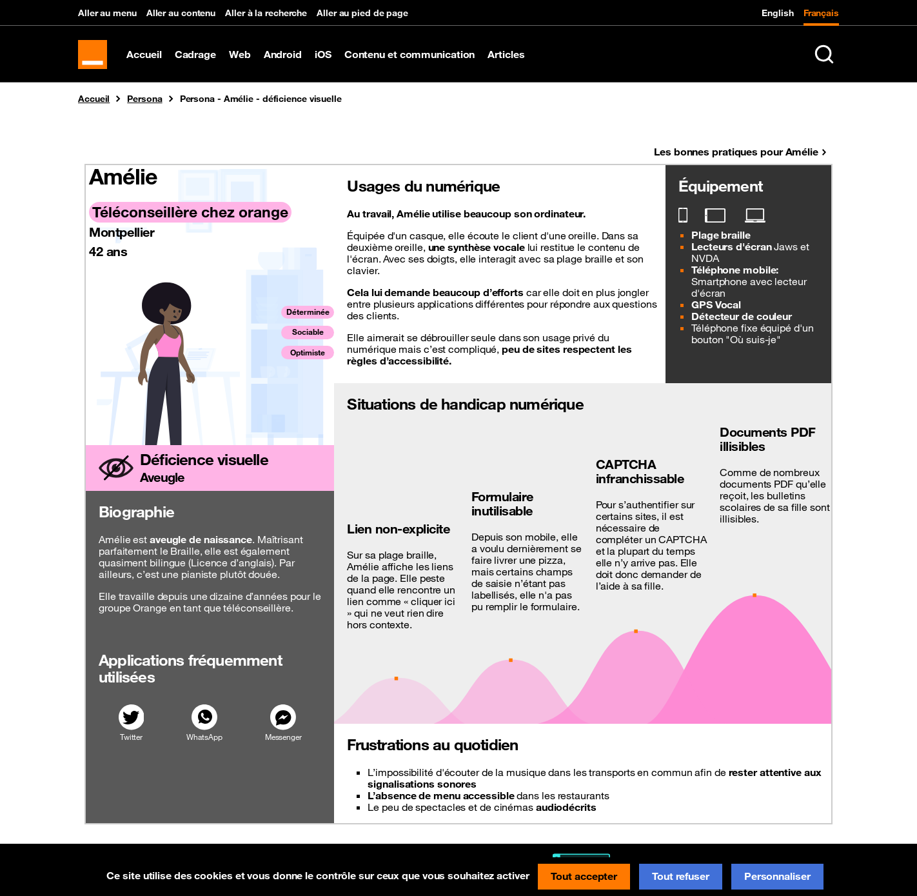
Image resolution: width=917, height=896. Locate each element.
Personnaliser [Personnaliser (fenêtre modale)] (777, 876)
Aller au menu (107, 13)
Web (243, 58)
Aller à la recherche (266, 13)
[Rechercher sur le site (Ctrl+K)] (824, 58)
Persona (144, 106)
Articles (509, 58)
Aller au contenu (180, 13)
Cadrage (198, 58)
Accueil (147, 58)
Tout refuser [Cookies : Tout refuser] (680, 876)
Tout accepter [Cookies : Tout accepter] (584, 876)
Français (821, 13)
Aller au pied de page (362, 13)
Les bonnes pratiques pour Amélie (736, 159)
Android (285, 58)
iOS (326, 58)
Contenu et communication (412, 58)
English (777, 13)
